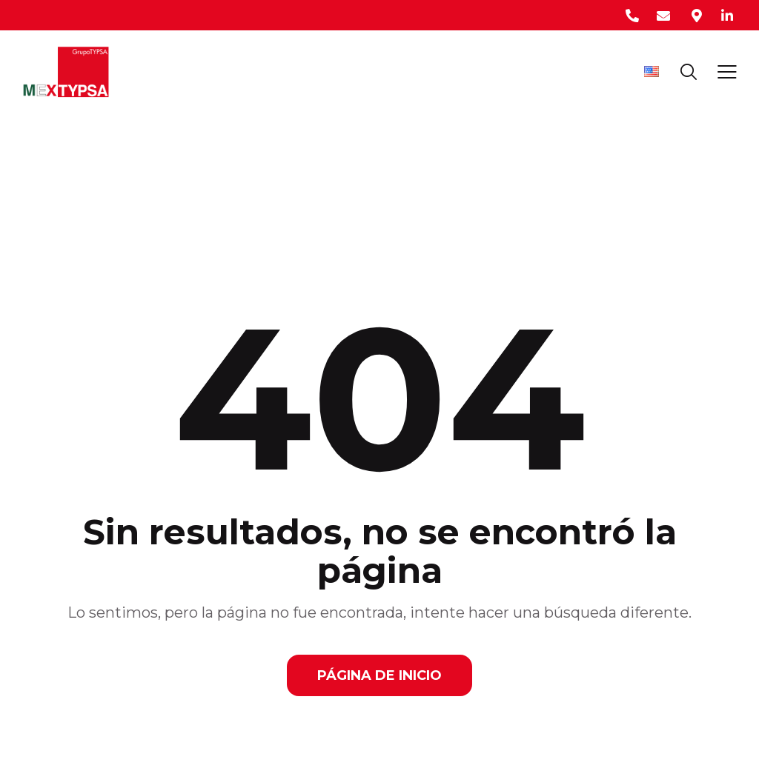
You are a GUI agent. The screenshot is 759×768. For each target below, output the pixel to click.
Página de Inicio (379, 675)
